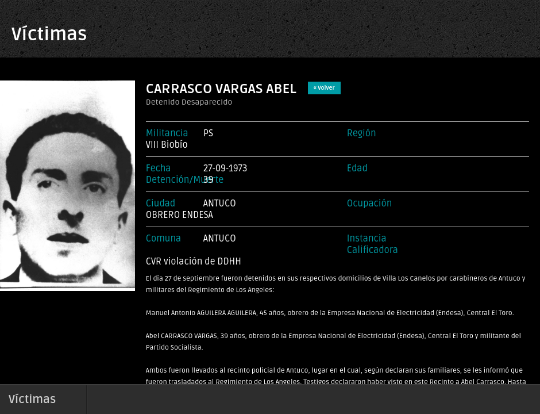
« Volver (324, 88)
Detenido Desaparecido (189, 102)
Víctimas (49, 34)
